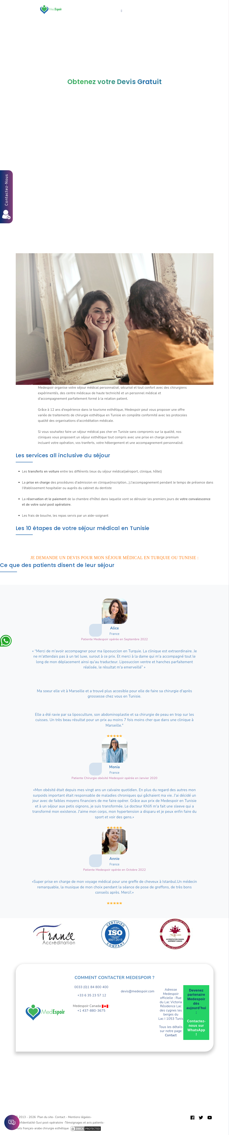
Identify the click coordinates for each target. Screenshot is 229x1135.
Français (121, 15)
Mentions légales (79, 1117)
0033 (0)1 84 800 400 (91, 987)
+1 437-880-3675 (91, 1011)
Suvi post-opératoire (49, 1123)
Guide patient (76, 15)
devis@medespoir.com (137, 991)
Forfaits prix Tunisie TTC (118, 4)
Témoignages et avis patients (84, 1123)
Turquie (151, 4)
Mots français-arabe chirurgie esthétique (42, 1129)
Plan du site (45, 1117)
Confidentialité (25, 1123)
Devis (69, 9)
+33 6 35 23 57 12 (91, 995)
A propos (170, 4)
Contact (99, 15)
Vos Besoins (82, 4)
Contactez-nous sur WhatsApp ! (196, 1027)
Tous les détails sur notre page (170, 1031)
